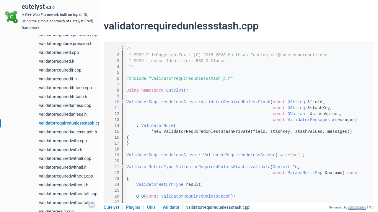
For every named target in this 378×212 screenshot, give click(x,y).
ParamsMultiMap (305, 172)
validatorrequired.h (56, 61)
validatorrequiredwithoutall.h (66, 202)
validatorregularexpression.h (65, 43)
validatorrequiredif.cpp (60, 70)
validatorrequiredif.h (58, 79)
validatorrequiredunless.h (63, 114)
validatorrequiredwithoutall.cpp (68, 193)
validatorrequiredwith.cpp (63, 140)
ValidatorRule (157, 125)
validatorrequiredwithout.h (63, 185)
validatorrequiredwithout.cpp (66, 176)
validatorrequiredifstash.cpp (65, 87)
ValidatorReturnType (150, 167)
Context (281, 167)
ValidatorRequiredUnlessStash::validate (223, 167)
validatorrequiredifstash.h (63, 96)
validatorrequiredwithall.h (63, 167)
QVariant (297, 114)
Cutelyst (176, 90)
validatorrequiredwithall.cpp (65, 158)
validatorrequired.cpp (59, 52)
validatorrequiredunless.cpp (65, 105)
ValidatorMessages (309, 119)
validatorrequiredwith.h (60, 149)
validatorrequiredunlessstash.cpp (70, 123)
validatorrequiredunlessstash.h (68, 132)
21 (113, 167)
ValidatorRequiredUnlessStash (196, 196)
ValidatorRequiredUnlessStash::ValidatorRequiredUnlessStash (198, 102)
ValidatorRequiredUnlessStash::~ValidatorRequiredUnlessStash (199, 155)
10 (113, 102)
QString (296, 102)
